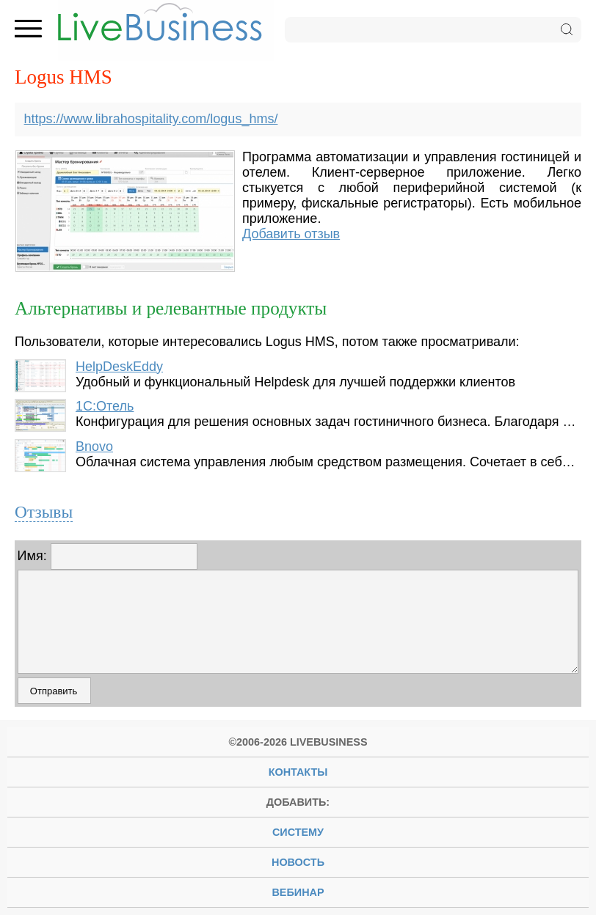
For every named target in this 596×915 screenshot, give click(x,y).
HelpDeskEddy (119, 366)
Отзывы (44, 511)
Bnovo (94, 446)
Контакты (298, 772)
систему (298, 832)
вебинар (298, 892)
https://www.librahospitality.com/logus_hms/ (151, 118)
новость (298, 862)
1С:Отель (105, 406)
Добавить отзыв (291, 234)
